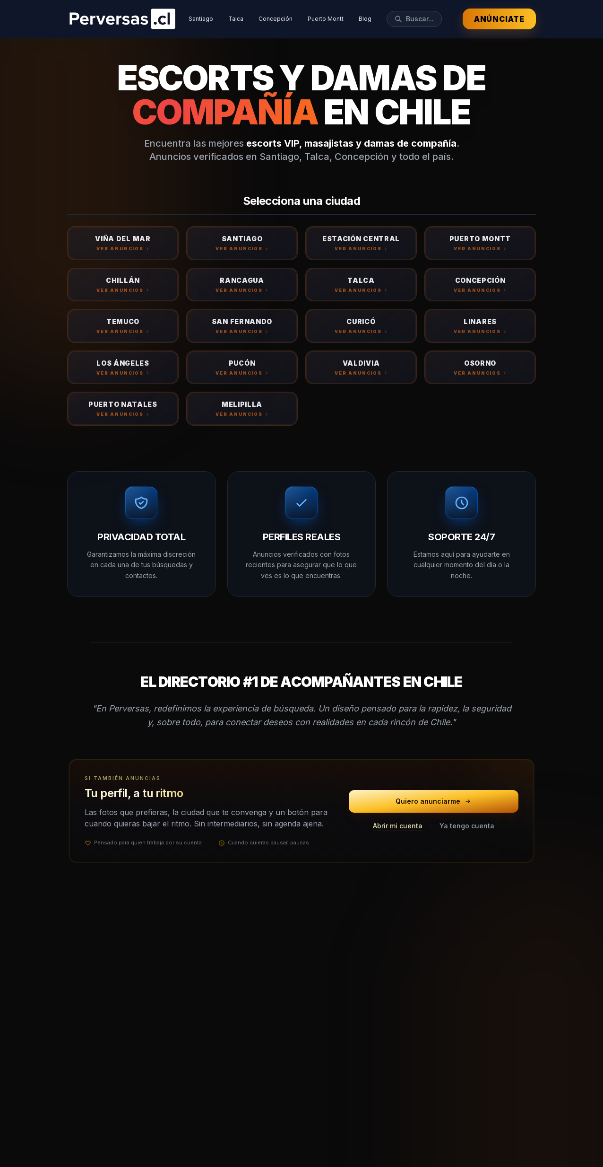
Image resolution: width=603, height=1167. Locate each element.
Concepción (275, 18)
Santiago (201, 18)
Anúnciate (499, 19)
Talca (235, 18)
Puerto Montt (326, 18)
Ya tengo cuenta (466, 826)
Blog (365, 18)
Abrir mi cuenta (397, 826)
